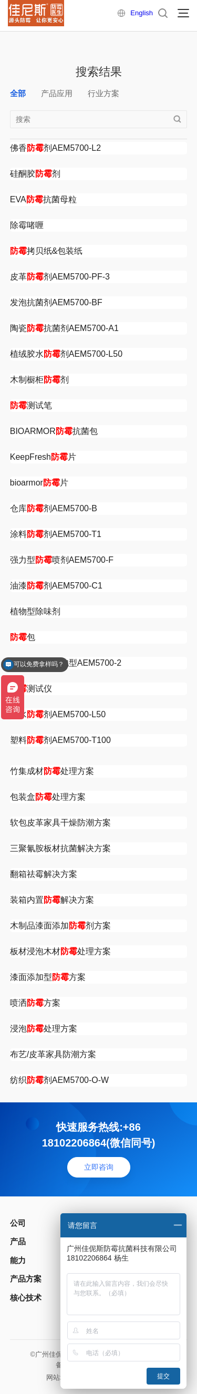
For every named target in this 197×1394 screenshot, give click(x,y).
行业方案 (103, 93)
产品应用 (56, 93)
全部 (18, 93)
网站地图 (60, 1377)
